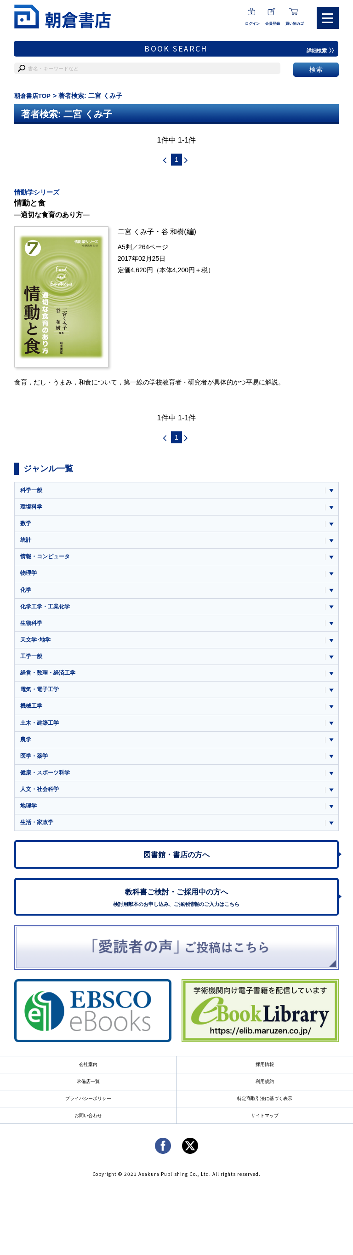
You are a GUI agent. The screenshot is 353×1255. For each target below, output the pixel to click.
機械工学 (32, 714)
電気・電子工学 (41, 697)
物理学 (29, 577)
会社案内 (88, 1080)
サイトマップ (265, 1132)
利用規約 (265, 1097)
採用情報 (265, 1080)
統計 (26, 543)
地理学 (29, 817)
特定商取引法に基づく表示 (264, 1114)
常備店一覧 (88, 1097)
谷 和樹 (176, 233)
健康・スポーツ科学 (47, 783)
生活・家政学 (38, 834)
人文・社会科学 (41, 800)
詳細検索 (319, 50)
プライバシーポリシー (88, 1114)
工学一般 (32, 663)
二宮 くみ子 (137, 233)
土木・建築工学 (41, 731)
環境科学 (32, 509)
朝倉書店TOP (33, 95)
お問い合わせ (88, 1132)
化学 (26, 594)
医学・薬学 (35, 766)
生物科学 (32, 629)
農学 (26, 748)
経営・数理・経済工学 (50, 680)
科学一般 (32, 492)
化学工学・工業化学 (47, 611)
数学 (26, 526)
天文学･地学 (36, 646)
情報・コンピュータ (47, 560)
